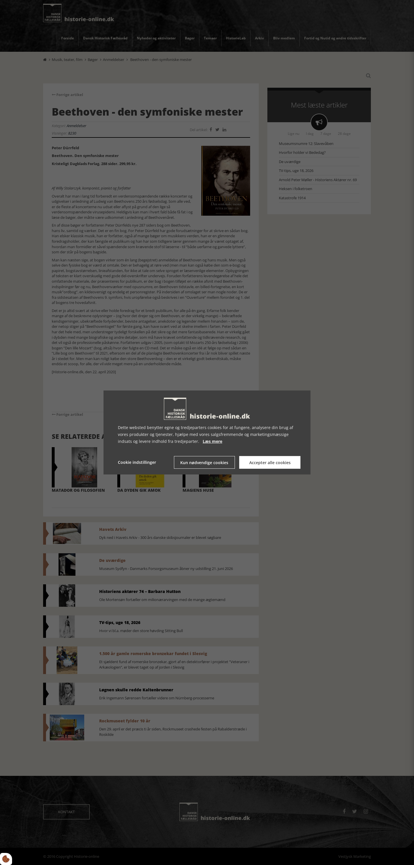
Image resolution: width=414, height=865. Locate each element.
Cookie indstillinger (137, 462)
